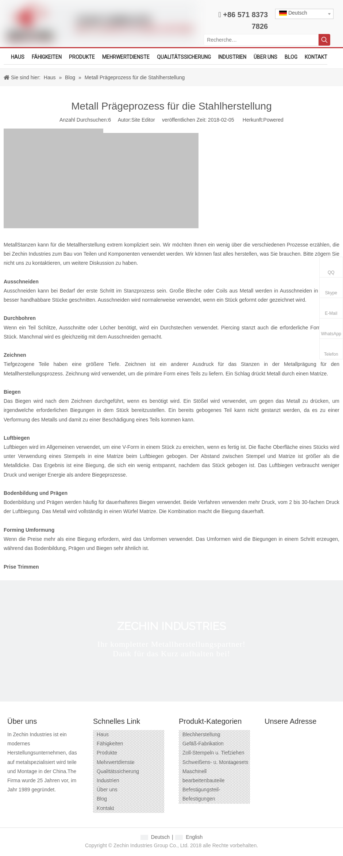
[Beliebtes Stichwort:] (324, 40)
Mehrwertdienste (116, 762)
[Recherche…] (261, 40)
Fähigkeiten (110, 743)
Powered (273, 120)
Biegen (12, 392)
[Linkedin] (38, 801)
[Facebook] (12, 801)
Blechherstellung (201, 734)
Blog (102, 799)
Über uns (107, 789)
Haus (103, 734)
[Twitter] (51, 801)
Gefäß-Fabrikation (203, 743)
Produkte (107, 753)
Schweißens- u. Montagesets (215, 762)
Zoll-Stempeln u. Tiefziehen (213, 753)
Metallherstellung (86, 245)
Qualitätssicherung (118, 771)
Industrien (108, 780)
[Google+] (25, 801)
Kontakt (105, 808)
